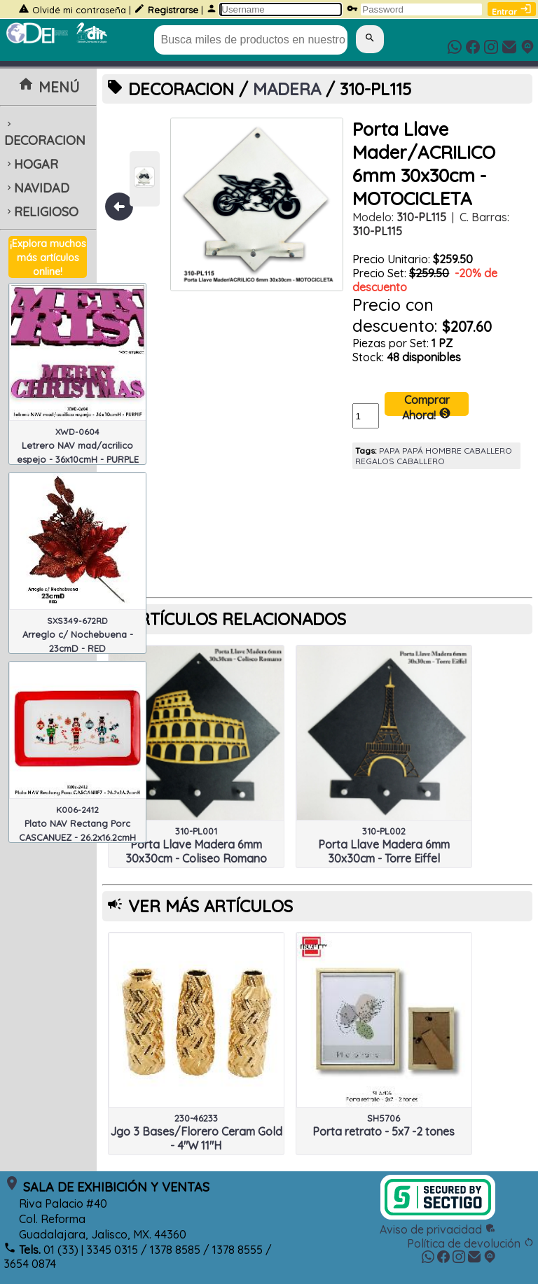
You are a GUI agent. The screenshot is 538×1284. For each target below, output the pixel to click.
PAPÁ (412, 450)
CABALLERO (488, 450)
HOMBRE (443, 450)
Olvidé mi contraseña (79, 9)
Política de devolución (470, 1243)
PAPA (389, 450)
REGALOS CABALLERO (400, 461)
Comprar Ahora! (426, 404)
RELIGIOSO (41, 212)
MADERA (287, 88)
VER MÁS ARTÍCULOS (210, 905)
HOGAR (31, 164)
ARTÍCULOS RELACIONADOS (237, 618)
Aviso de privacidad (438, 1229)
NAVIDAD (36, 188)
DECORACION (44, 133)
